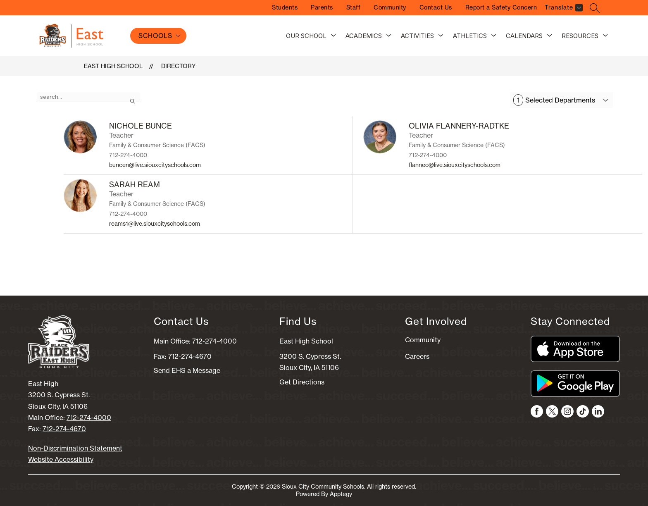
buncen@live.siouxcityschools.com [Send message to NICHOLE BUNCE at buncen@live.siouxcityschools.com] (155, 165)
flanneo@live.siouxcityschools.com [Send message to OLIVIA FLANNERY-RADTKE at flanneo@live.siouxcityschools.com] (454, 165)
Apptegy (341, 494)
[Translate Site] (563, 9)
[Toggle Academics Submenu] (389, 36)
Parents (322, 7)
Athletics (470, 36)
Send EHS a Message (187, 370)
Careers (417, 356)
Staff (353, 7)
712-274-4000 (89, 417)
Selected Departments (554, 100)
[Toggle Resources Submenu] (605, 36)
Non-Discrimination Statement (75, 448)
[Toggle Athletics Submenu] (494, 36)
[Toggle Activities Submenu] (441, 36)
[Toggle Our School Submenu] (333, 36)
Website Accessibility (60, 459)
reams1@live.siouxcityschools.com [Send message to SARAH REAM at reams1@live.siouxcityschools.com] (154, 223)
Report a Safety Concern (501, 7)
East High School (113, 66)
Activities (417, 36)
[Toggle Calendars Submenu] (549, 36)
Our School (306, 36)
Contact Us (435, 7)
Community (390, 7)
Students (285, 7)
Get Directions (301, 382)
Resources (580, 36)
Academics (363, 36)
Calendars (524, 36)
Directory (178, 66)
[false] (88, 97)
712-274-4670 (64, 429)
